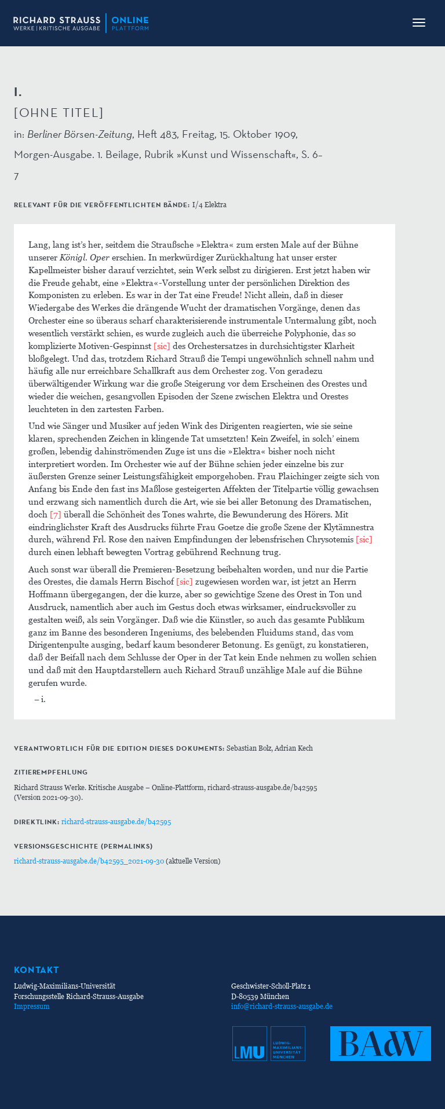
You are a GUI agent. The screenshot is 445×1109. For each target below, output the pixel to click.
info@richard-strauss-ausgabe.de (282, 1006)
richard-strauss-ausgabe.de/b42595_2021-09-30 (89, 861)
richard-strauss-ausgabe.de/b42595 (116, 821)
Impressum (32, 1006)
